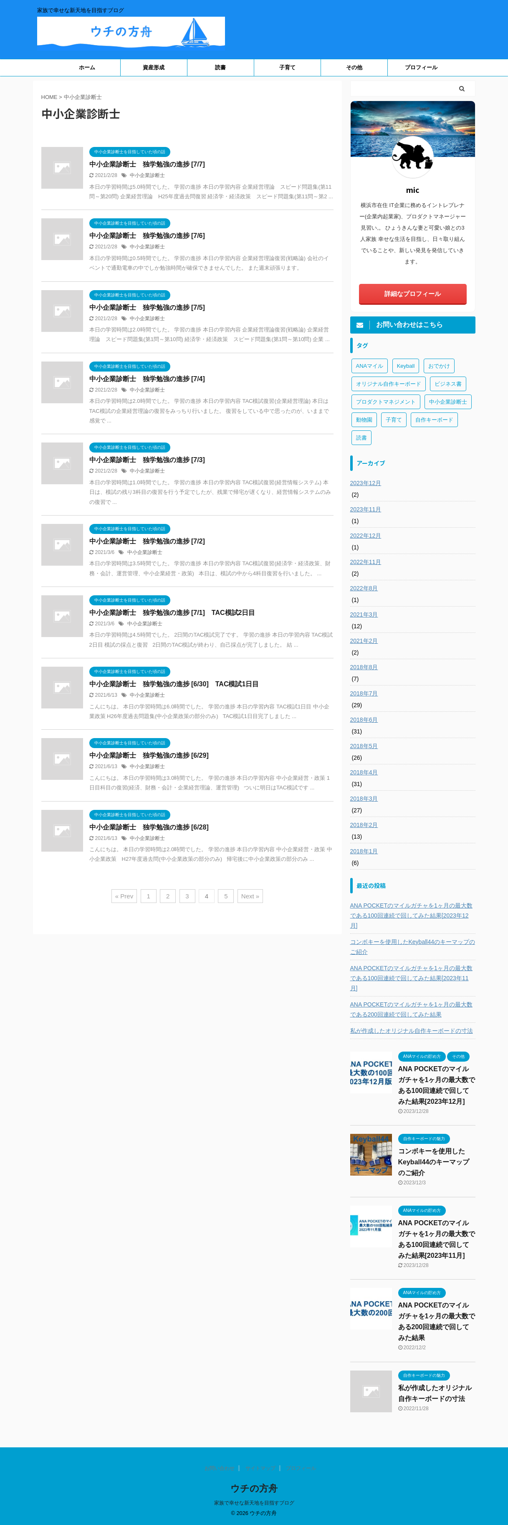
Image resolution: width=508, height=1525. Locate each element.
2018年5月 (364, 746)
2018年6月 (364, 719)
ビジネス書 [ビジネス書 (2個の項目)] (448, 384)
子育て (287, 67)
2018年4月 (364, 772)
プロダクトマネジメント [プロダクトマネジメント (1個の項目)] (386, 402)
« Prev (124, 896)
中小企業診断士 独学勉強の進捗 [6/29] (149, 755)
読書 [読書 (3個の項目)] (361, 438)
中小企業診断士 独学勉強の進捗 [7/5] (147, 307)
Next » (250, 896)
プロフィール (421, 67)
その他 (354, 67)
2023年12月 (366, 483)
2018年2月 (364, 825)
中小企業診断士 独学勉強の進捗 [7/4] (147, 378)
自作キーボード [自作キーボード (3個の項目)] (434, 420)
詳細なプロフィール (412, 293)
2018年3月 (364, 798)
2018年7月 (364, 693)
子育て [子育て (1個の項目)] (394, 420)
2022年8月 (364, 588)
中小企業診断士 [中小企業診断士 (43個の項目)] (448, 402)
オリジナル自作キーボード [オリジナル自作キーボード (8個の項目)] (388, 384)
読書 (220, 67)
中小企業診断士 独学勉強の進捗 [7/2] (147, 541)
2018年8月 (364, 667)
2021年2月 (364, 640)
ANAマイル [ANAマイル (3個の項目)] (370, 366)
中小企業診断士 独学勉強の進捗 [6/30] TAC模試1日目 (174, 684)
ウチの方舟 (254, 1488)
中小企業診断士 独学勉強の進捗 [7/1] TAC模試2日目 (172, 612)
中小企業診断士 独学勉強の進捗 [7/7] (147, 164)
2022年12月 (366, 535)
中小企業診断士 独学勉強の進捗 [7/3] (147, 459)
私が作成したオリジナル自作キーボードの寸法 (411, 1030)
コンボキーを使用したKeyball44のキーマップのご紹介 (412, 946)
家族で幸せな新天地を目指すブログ (254, 1503)
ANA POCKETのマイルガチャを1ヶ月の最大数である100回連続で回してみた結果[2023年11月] (411, 978)
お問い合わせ (220, 1468)
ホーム (87, 67)
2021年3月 (364, 614)
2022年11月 (366, 562)
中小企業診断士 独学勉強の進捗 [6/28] (149, 827)
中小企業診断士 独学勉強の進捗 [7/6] (147, 235)
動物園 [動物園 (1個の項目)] (364, 420)
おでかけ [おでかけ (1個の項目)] (439, 366)
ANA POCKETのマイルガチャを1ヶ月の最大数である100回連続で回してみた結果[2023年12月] (411, 915)
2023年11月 (366, 509)
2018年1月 (364, 851)
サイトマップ (260, 1468)
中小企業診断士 (147, 175)
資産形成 (153, 67)
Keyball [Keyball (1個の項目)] (406, 366)
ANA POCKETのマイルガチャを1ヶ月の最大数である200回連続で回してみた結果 (411, 1009)
